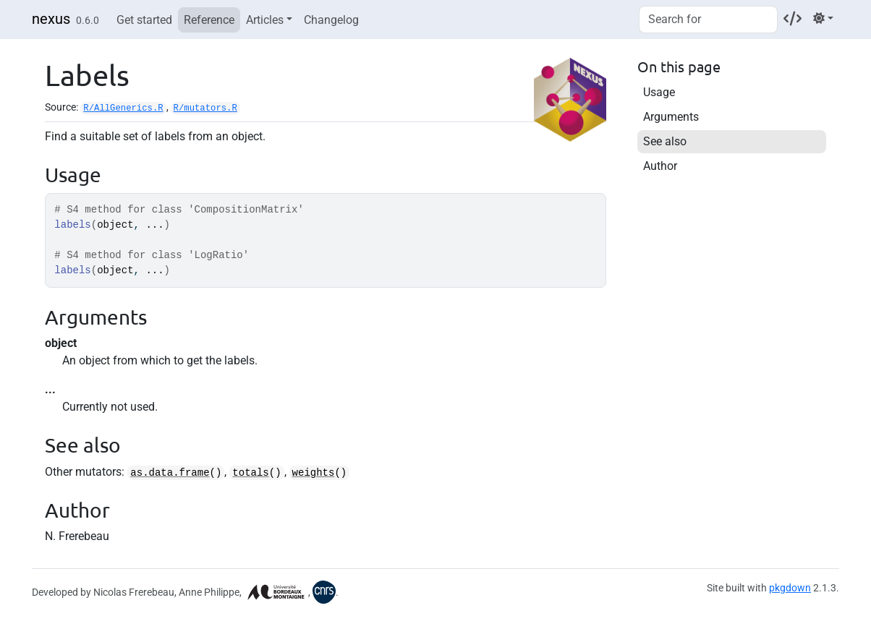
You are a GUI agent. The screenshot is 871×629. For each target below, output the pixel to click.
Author (660, 166)
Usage (659, 92)
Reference (209, 20)
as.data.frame (169, 473)
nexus (51, 18)
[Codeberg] (792, 18)
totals (250, 473)
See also (665, 141)
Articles (265, 20)
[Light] (823, 18)
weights (313, 473)
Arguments (671, 117)
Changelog (331, 20)
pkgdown (790, 588)
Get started (144, 20)
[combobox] (708, 19)
